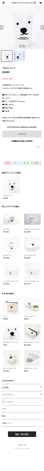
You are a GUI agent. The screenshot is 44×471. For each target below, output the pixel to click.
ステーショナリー (8, 402)
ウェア (4, 409)
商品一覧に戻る (22, 434)
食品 (3, 416)
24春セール (6, 423)
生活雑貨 (5, 387)
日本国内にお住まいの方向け (22, 141)
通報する (39, 147)
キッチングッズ (7, 395)
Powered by (22, 448)
